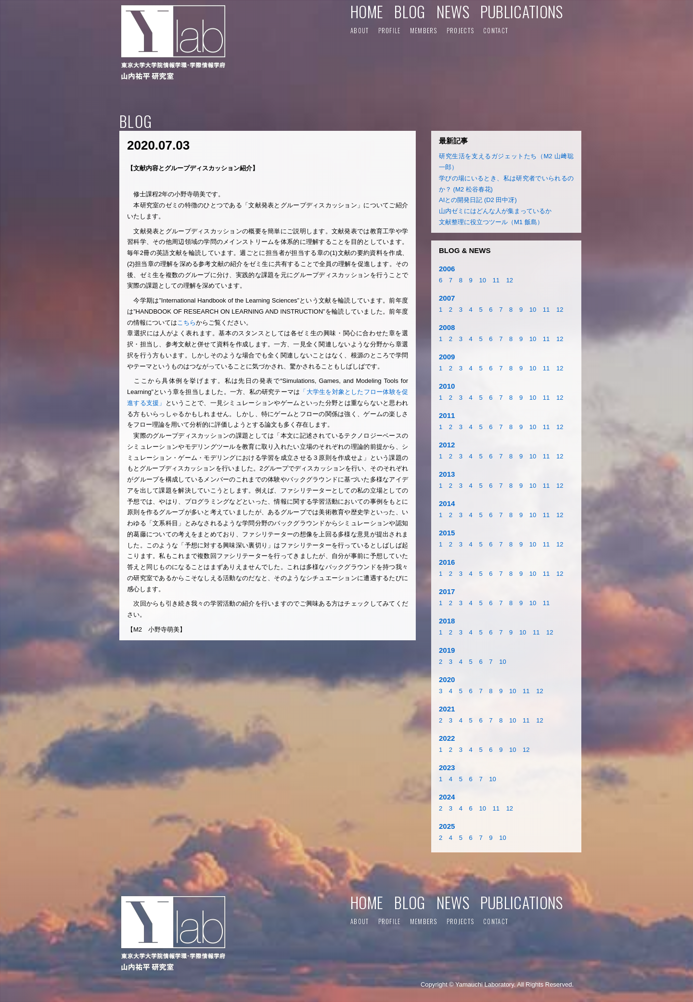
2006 (447, 269)
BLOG (409, 11)
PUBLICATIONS (521, 11)
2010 (447, 386)
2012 (447, 445)
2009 (447, 357)
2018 (447, 621)
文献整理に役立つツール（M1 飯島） (491, 222)
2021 (447, 709)
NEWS (452, 11)
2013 (447, 474)
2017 (447, 591)
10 (482, 280)
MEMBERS (423, 30)
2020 (447, 679)
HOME (366, 11)
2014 (447, 503)
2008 (447, 327)
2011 (447, 415)
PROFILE (389, 30)
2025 (447, 826)
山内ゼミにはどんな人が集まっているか (495, 211)
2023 (447, 767)
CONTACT (495, 30)
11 (496, 280)
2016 (447, 562)
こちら (186, 322)
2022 (447, 738)
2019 (447, 650)
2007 (447, 298)
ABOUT (359, 30)
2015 (447, 533)
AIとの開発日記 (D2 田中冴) (478, 199)
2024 (447, 797)
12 (509, 280)
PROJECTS (460, 30)
